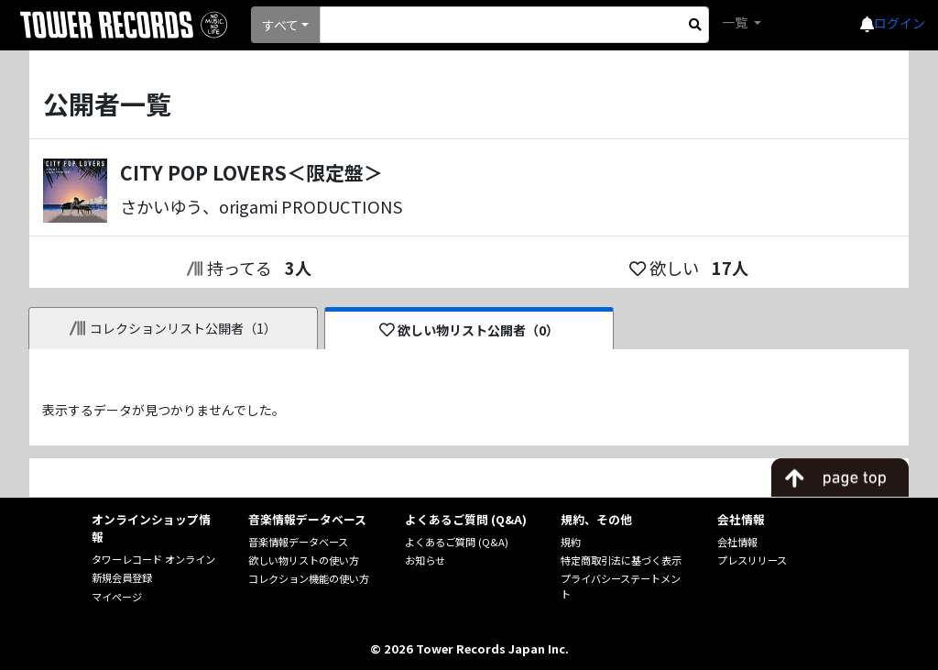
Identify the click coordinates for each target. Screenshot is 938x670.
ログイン (899, 23)
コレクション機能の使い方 (308, 578)
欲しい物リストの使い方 (303, 560)
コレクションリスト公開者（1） (174, 328)
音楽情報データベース (298, 541)
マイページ (117, 596)
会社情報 (737, 541)
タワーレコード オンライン (153, 559)
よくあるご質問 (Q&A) (456, 541)
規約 (571, 541)
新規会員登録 (122, 577)
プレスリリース (752, 560)
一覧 (736, 22)
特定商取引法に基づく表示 (621, 560)
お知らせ (425, 560)
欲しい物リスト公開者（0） (469, 330)
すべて (280, 25)
